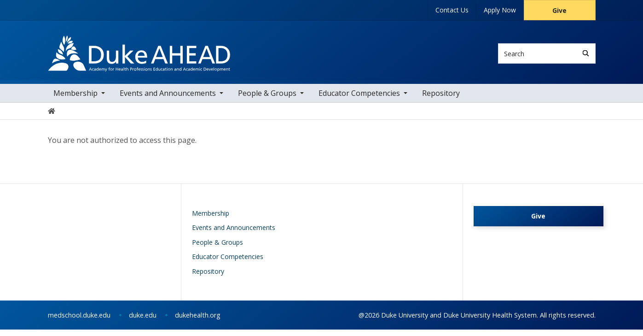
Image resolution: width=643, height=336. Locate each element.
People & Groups (267, 99)
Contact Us (452, 10)
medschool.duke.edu (79, 321)
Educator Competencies (359, 99)
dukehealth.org (197, 321)
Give (559, 10)
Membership (75, 99)
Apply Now (500, 10)
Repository (441, 99)
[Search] (586, 53)
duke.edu (142, 321)
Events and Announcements (168, 99)
